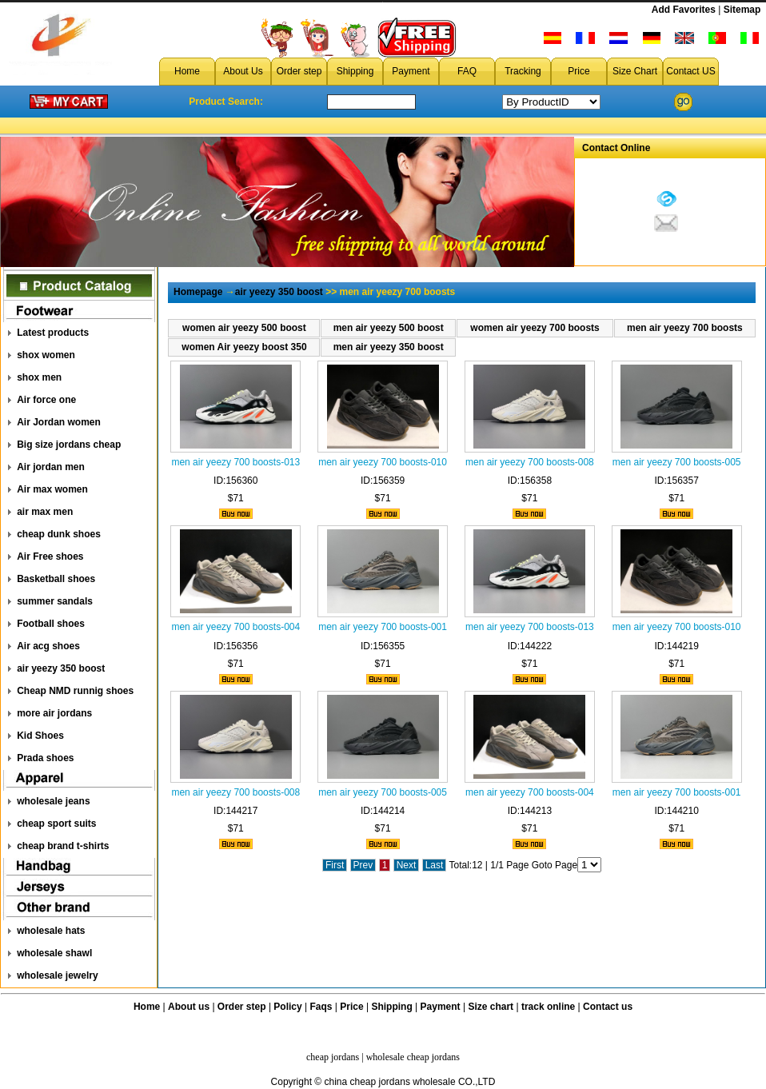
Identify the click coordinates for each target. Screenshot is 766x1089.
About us (188, 1006)
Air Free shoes (50, 556)
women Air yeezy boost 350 (244, 347)
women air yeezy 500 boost (244, 327)
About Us (242, 71)
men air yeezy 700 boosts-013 (235, 462)
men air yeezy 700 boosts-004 (235, 626)
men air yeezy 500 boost (388, 327)
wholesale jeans (53, 801)
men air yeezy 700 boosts (685, 327)
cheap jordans (332, 1057)
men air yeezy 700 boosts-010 (382, 462)
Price (578, 71)
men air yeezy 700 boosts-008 (529, 462)
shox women (46, 355)
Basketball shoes (56, 578)
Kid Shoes (40, 735)
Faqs (321, 1006)
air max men (45, 511)
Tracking (523, 71)
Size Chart (634, 71)
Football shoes (51, 623)
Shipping (355, 71)
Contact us (607, 1006)
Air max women (52, 489)
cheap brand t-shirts (63, 846)
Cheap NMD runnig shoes (75, 690)
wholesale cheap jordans (413, 1057)
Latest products (53, 332)
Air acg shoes (48, 646)
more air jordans (54, 713)
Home (187, 71)
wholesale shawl (54, 953)
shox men (39, 377)
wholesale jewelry (57, 975)
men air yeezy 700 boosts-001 (382, 626)
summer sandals (55, 601)
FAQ (467, 71)
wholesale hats (51, 930)
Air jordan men (51, 467)
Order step (299, 71)
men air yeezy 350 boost (388, 347)
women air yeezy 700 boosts (534, 327)
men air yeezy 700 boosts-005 (676, 462)
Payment (410, 71)
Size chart (490, 1006)
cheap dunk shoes (59, 534)
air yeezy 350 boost (61, 668)
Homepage (198, 291)
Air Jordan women (59, 422)
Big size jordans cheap (69, 444)
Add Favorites (684, 9)
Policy (287, 1006)
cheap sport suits (56, 823)
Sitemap (742, 9)
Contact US (690, 71)
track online (548, 1006)
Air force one (46, 399)
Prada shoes (45, 758)
